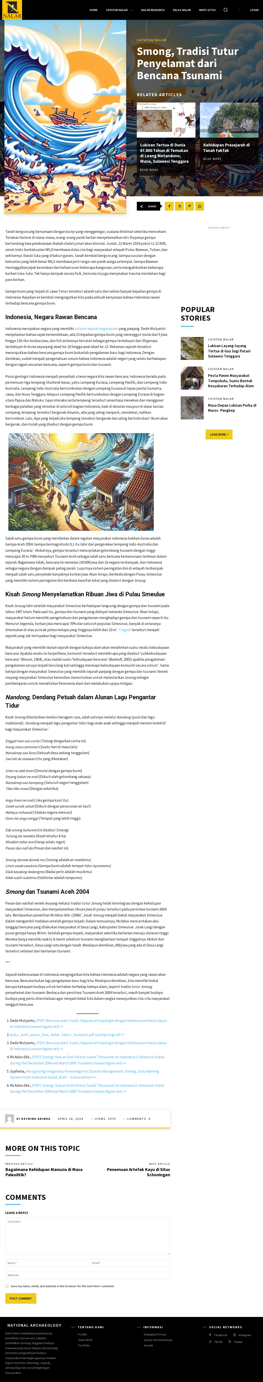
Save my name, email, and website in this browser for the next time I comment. (63, 1286)
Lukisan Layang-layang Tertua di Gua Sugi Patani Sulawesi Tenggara (229, 351)
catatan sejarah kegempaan (96, 328)
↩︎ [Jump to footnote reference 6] (124, 1091)
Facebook (220, 1335)
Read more (149, 169)
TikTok (218, 1342)
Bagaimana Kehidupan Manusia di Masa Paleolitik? (44, 1172)
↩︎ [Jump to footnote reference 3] (61, 1048)
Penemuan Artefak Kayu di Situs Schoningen (138, 1172)
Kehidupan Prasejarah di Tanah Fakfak (227, 147)
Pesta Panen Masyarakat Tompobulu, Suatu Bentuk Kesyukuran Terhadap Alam (231, 381)
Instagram (245, 1335)
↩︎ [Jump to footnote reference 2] (122, 1034)
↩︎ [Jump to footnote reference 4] (124, 1063)
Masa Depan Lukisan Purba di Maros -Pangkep (232, 408)
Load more (219, 435)
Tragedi (125, 629)
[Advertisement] (219, 261)
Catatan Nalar (152, 40)
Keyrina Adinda (36, 1119)
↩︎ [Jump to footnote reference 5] (94, 1077)
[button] (225, 9)
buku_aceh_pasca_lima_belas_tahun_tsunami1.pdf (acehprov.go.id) (65, 1034)
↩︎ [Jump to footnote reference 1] (61, 1026)
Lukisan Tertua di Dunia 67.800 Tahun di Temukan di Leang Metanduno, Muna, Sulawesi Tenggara (165, 153)
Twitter (238, 1342)
